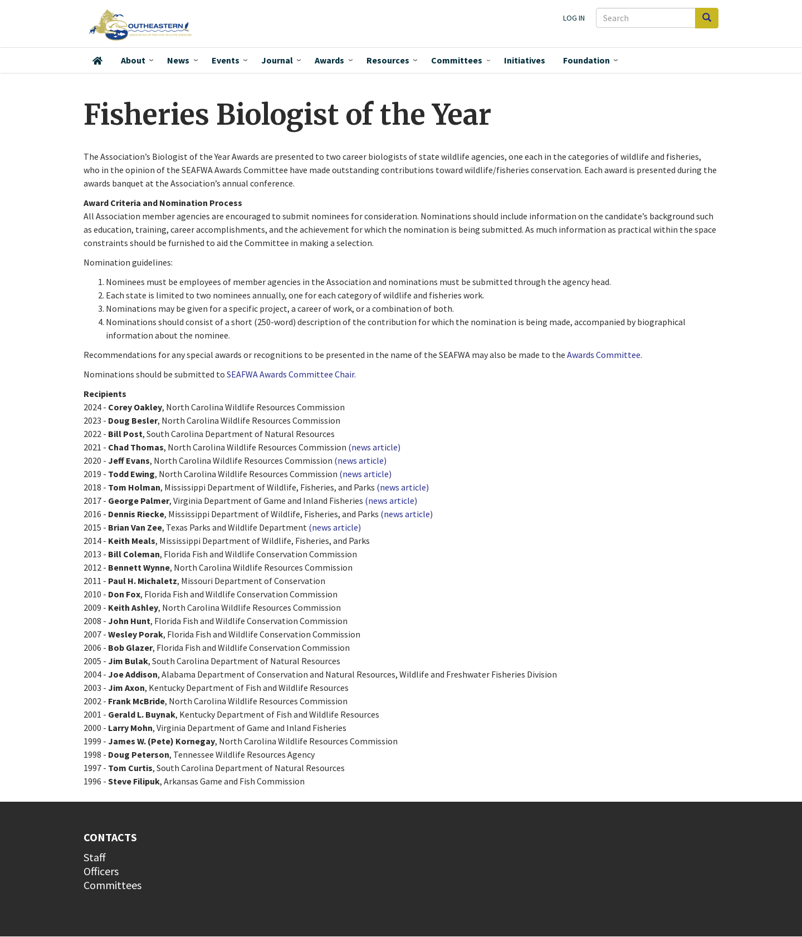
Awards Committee (603, 354)
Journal (277, 60)
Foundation (586, 60)
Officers (101, 871)
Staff (95, 857)
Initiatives (524, 60)
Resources (387, 60)
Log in (574, 18)
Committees (456, 60)
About (133, 60)
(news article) (374, 447)
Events (225, 60)
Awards (329, 60)
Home (97, 60)
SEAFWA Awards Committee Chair (290, 374)
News (178, 60)
